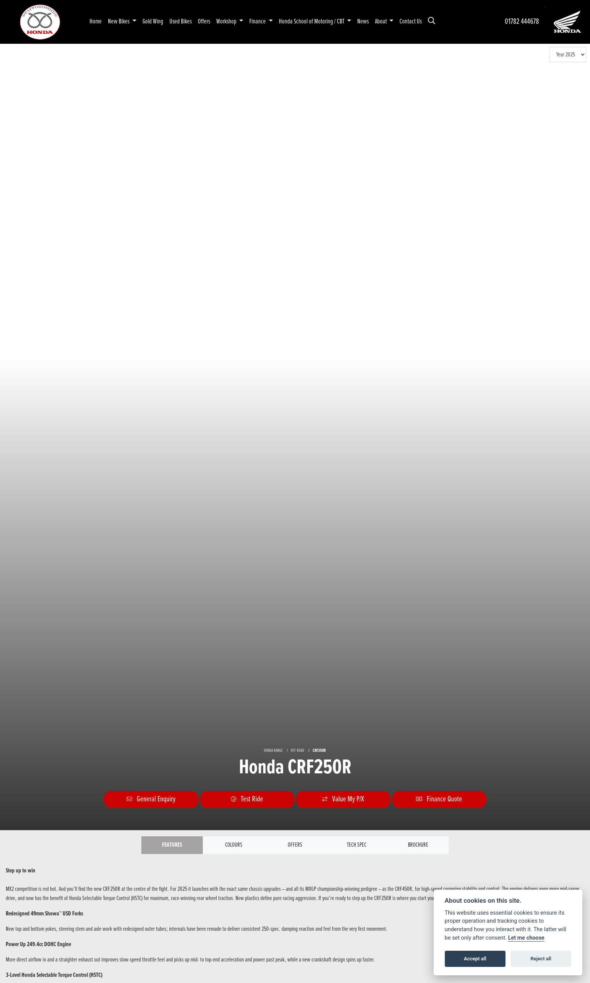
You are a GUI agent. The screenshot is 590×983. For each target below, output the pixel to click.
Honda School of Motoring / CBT (312, 21)
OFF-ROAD (297, 750)
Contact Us (410, 21)
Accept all (475, 958)
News (363, 21)
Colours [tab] (233, 845)
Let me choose (526, 938)
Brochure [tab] (418, 845)
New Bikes (119, 21)
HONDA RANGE (273, 750)
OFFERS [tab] (295, 845)
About (381, 21)
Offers (204, 21)
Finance (258, 21)
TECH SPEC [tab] (356, 845)
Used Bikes (180, 21)
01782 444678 (522, 22)
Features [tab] (172, 845)
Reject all (540, 958)
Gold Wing (153, 21)
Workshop (227, 21)
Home (95, 21)
